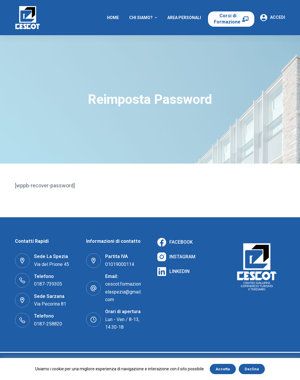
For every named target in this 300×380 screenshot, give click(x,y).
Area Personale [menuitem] (184, 17)
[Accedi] (272, 17)
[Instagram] (176, 256)
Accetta (223, 369)
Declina (252, 369)
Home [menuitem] (113, 17)
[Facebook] (175, 242)
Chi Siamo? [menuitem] (144, 17)
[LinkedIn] (173, 271)
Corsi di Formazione (228, 19)
